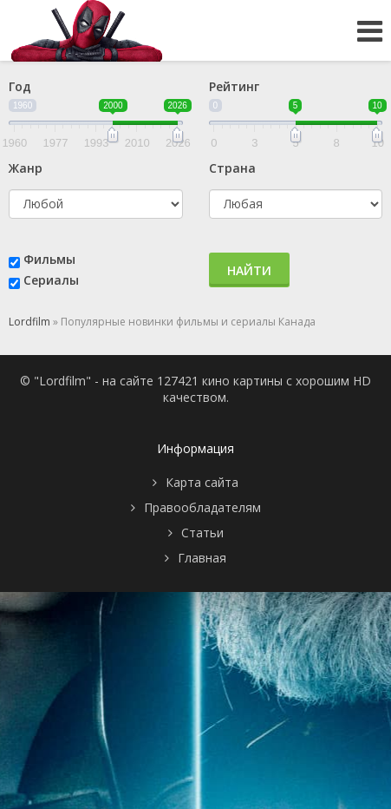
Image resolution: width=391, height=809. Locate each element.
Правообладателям (202, 507)
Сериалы (51, 280)
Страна (232, 168)
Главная (202, 557)
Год (20, 86)
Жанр (25, 168)
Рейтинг (234, 86)
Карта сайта (202, 482)
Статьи (202, 532)
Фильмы (49, 259)
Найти (249, 270)
